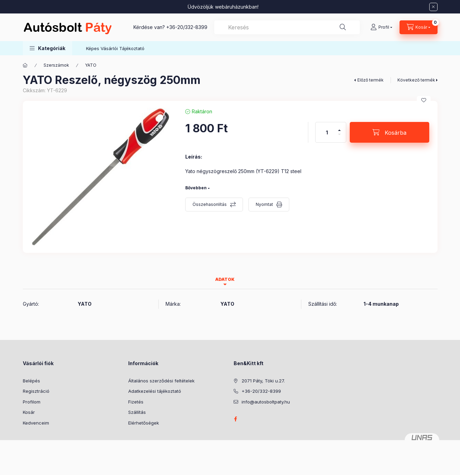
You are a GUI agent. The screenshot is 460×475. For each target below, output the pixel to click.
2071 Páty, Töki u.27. (263, 380)
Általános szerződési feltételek (161, 380)
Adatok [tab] (225, 279)
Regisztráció (36, 391)
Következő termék (416, 80)
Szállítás (137, 412)
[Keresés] (343, 27)
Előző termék (370, 80)
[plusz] (339, 127)
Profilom (31, 402)
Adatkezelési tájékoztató (154, 391)
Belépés (31, 380)
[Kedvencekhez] (424, 100)
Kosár (29, 412)
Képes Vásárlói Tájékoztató (115, 48)
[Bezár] (433, 7)
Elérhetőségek (143, 423)
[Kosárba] (389, 132)
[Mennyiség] (327, 132)
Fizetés (135, 402)
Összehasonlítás (210, 204)
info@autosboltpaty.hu (266, 402)
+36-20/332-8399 (186, 27)
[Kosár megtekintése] (419, 27)
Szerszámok (56, 65)
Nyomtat (264, 204)
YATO (90, 65)
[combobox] (287, 27)
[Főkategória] (25, 65)
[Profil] (381, 27)
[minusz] (339, 137)
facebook (236, 419)
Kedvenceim (36, 423)
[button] (47, 48)
